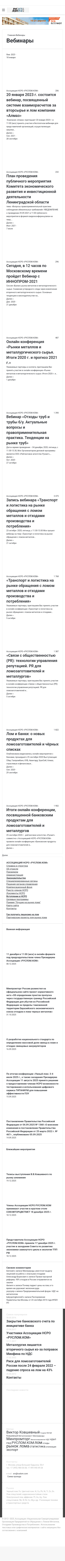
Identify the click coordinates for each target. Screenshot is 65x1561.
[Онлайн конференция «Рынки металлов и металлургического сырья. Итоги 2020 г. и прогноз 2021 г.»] (32, 335)
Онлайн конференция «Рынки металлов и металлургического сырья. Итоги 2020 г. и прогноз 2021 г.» (31, 352)
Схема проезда (14, 1476)
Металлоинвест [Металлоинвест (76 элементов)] (25, 1436)
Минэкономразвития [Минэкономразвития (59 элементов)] (38, 1440)
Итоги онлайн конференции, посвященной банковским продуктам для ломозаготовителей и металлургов (31, 820)
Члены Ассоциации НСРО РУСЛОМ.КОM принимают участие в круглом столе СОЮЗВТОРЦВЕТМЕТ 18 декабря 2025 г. (28, 1208)
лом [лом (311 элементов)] (38, 1442)
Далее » (9, 133)
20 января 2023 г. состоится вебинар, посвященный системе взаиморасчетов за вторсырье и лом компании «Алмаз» (31, 105)
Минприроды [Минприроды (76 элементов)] (38, 1436)
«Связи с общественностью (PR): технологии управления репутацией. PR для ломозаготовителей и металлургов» (31, 666)
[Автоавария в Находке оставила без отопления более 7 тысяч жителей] (32, 1399)
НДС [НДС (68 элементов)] (47, 1440)
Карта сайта (12, 905)
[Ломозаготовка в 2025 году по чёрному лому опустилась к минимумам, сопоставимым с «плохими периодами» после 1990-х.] (13, 1399)
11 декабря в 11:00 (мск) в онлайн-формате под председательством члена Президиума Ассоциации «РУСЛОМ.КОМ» (30, 957)
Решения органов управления (22, 884)
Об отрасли (12, 869)
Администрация (14, 875)
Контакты (11, 908)
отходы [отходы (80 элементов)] (46, 1443)
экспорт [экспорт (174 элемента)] (12, 1450)
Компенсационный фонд (19, 887)
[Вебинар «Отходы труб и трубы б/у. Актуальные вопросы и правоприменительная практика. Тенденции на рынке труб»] (32, 410)
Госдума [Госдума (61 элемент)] (43, 1433)
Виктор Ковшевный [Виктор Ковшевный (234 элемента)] (23, 1432)
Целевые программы (17, 899)
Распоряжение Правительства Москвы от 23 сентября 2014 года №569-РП (32, 1300)
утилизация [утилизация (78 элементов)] (51, 1447)
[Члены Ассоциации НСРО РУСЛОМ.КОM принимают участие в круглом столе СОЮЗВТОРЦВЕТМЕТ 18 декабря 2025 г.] (21, 1202)
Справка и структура (17, 866)
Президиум (12, 872)
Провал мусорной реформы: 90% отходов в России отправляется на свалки (29, 1280)
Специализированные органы (22, 881)
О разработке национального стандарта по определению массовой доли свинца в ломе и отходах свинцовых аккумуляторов (32, 1042)
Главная (10, 35)
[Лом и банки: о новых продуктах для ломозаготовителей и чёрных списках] (32, 727)
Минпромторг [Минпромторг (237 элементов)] (18, 1439)
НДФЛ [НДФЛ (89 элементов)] (53, 1439)
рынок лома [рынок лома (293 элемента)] (17, 1446)
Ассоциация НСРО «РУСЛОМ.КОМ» (22, 91)
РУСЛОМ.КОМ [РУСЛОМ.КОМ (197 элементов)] (23, 1443)
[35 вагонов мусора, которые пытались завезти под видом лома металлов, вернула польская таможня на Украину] (51, 1399)
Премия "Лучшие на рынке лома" (23, 902)
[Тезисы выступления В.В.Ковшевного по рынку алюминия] (21, 1171)
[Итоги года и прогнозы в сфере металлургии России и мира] (13, 1408)
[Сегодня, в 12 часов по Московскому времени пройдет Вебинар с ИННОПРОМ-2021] (32, 259)
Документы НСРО (15, 893)
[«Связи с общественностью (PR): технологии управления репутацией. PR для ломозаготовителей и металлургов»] (32, 648)
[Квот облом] (32, 1408)
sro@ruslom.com (20, 1474)
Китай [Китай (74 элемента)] (49, 1433)
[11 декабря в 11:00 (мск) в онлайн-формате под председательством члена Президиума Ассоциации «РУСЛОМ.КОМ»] (21, 951)
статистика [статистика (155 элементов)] (37, 1446)
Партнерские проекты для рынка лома (26, 917)
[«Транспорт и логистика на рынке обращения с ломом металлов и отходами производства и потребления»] (32, 573)
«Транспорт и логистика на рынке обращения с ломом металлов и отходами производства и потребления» (30, 591)
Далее (5, 855)
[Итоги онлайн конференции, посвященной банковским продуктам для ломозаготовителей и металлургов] (32, 803)
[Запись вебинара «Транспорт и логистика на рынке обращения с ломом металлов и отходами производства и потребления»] (32, 493)
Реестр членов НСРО (17, 890)
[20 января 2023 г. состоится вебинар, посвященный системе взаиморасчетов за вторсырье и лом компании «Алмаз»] (32, 88)
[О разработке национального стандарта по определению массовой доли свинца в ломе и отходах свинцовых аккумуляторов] (21, 1036)
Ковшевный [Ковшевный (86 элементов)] (12, 1436)
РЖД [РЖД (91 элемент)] (8, 1443)
